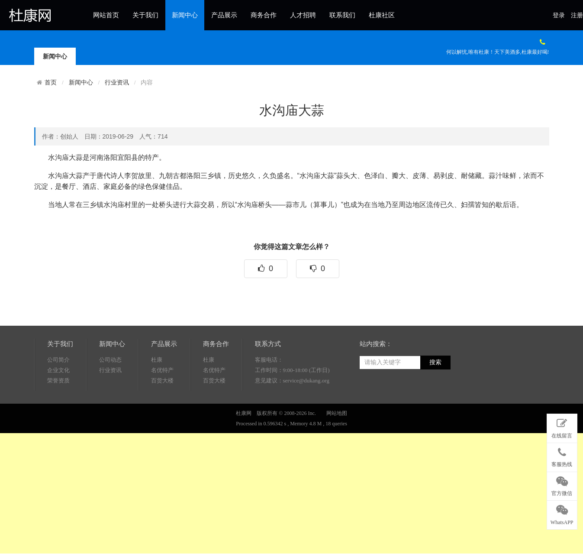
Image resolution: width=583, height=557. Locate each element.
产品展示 (224, 15)
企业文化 (58, 403)
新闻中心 (185, 15)
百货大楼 (162, 413)
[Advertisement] (259, 493)
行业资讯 (117, 82)
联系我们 (342, 15)
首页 (51, 82)
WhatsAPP (562, 513)
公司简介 (58, 392)
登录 (559, 15)
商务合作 (264, 15)
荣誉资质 (58, 413)
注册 (577, 15)
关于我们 (145, 15)
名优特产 (162, 403)
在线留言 (562, 426)
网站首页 (106, 15)
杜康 (156, 392)
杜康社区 (382, 15)
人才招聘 (303, 15)
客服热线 (562, 455)
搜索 (435, 395)
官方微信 (562, 484)
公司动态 (110, 392)
